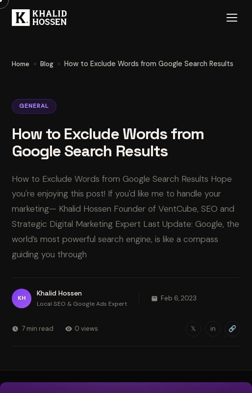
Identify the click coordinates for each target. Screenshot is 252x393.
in (213, 328)
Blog (46, 64)
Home (20, 64)
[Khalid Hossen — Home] (39, 17)
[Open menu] (232, 18)
